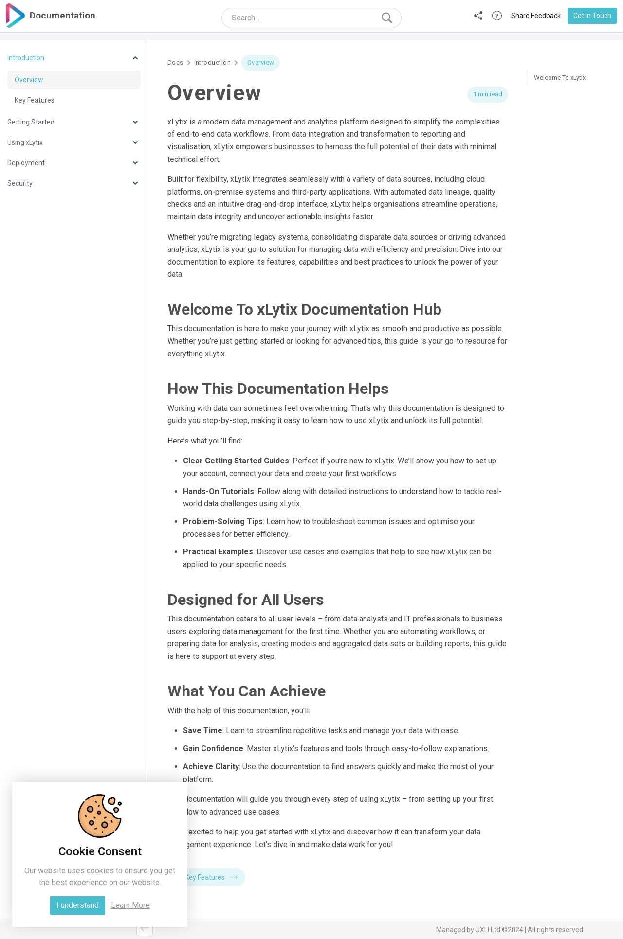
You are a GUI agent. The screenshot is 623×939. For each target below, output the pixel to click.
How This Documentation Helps (569, 108)
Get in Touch (592, 15)
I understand (77, 905)
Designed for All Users (566, 127)
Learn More (130, 905)
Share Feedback (536, 15)
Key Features (211, 877)
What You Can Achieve (565, 142)
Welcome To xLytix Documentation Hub (562, 82)
